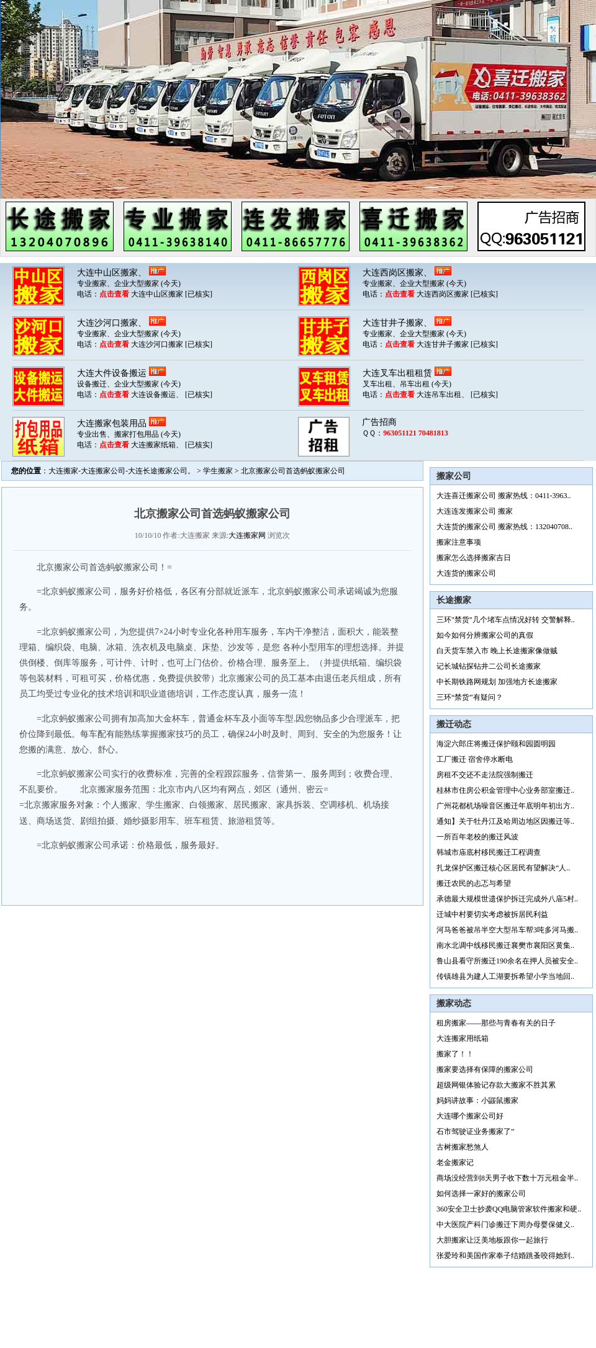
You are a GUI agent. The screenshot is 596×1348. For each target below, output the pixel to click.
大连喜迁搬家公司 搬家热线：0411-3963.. (503, 495)
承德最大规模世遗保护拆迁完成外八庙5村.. (507, 899)
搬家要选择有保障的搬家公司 (484, 1069)
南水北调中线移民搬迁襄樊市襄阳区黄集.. (505, 945)
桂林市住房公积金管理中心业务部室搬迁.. (505, 790)
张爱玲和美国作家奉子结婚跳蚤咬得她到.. (505, 1255)
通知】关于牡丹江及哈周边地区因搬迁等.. (505, 821)
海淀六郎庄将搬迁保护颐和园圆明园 (496, 743)
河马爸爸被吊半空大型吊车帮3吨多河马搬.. (507, 930)
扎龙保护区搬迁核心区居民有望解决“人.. (503, 868)
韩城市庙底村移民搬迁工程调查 (488, 852)
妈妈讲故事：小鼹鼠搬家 (477, 1100)
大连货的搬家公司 (466, 573)
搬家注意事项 (458, 542)
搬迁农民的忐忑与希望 (473, 883)
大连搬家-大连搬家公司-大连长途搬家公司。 (121, 470)
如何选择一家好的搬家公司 (481, 1193)
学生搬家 (218, 470)
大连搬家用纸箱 (462, 1038)
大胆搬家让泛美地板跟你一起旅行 (492, 1240)
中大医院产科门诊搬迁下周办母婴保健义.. (505, 1224)
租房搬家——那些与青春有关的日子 (496, 1023)
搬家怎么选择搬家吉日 (473, 557)
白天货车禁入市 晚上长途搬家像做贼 (497, 650)
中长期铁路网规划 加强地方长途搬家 (497, 681)
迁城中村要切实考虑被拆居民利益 (492, 914)
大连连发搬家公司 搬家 (474, 511)
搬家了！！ (455, 1054)
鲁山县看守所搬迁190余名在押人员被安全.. (507, 961)
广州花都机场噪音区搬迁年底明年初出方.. (505, 805)
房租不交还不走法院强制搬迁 (484, 774)
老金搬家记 (455, 1162)
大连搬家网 (247, 535)
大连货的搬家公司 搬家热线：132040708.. (504, 526)
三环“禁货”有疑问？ (469, 697)
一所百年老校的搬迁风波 (477, 836)
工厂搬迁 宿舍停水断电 (474, 759)
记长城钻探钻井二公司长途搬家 (488, 666)
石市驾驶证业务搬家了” (475, 1131)
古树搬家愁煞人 (462, 1147)
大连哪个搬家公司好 (469, 1116)
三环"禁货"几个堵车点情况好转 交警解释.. (505, 619)
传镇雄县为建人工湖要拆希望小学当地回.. (505, 976)
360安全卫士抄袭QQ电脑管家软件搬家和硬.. (508, 1209)
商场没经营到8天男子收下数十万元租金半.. (507, 1178)
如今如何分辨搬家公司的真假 (484, 635)
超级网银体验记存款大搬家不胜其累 (496, 1085)
